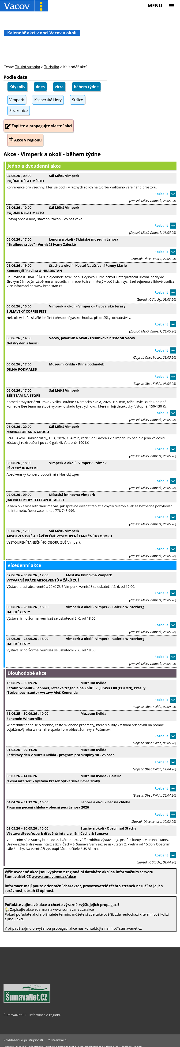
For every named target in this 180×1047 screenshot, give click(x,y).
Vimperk (16, 99)
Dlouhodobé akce (27, 673)
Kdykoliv (17, 86)
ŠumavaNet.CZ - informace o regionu (32, 1015)
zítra (59, 86)
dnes (40, 86)
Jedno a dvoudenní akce (34, 166)
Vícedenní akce (24, 565)
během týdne (86, 86)
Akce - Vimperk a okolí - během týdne (52, 154)
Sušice (77, 99)
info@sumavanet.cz (125, 928)
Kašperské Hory (48, 99)
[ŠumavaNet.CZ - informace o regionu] (27, 1001)
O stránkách (57, 1040)
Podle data (15, 77)
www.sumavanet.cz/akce (73, 909)
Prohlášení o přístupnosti (23, 1040)
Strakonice (18, 110)
